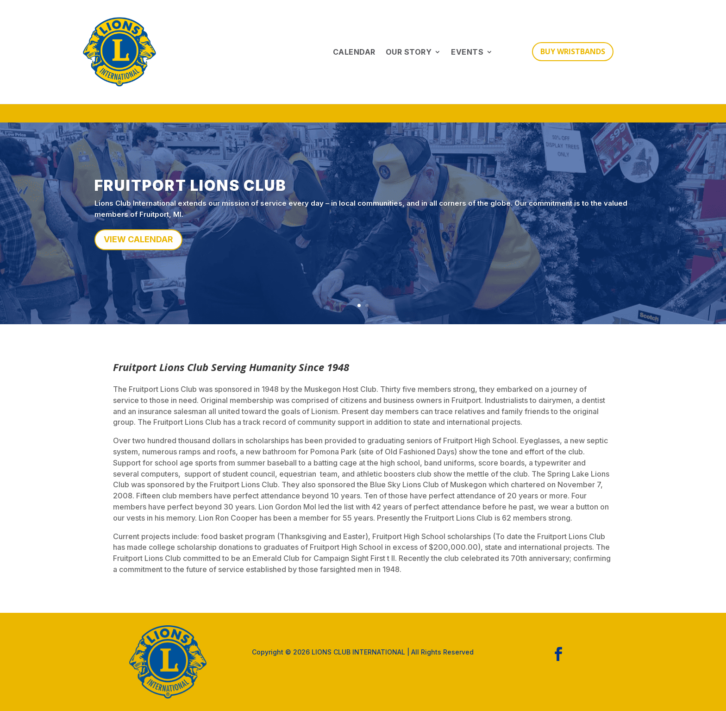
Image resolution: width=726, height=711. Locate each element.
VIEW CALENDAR (138, 244)
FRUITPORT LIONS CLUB (190, 191)
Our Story (409, 52)
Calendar (354, 52)
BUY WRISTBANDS (572, 51)
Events (467, 52)
